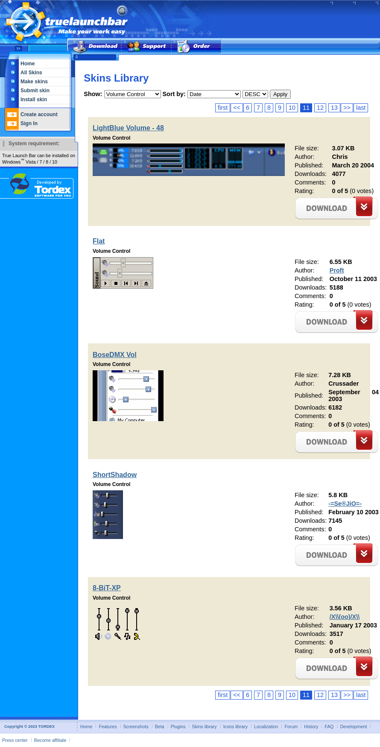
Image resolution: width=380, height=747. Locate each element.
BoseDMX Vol (115, 354)
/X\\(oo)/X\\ (345, 616)
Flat (99, 241)
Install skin (33, 100)
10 (292, 107)
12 (320, 107)
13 (334, 107)
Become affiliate (50, 740)
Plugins (178, 726)
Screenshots (136, 726)
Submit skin (35, 91)
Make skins (34, 82)
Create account (39, 114)
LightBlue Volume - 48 (128, 128)
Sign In (29, 123)
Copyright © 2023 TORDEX (29, 726)
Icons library (235, 726)
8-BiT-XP (107, 588)
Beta (159, 726)
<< (236, 107)
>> (347, 107)
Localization (266, 726)
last (360, 107)
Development (353, 726)
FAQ (328, 726)
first (223, 107)
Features (108, 726)
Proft (337, 270)
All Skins (31, 73)
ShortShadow (115, 474)
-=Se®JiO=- (345, 503)
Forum (291, 726)
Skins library (204, 726)
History (311, 726)
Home (27, 64)
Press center (15, 740)
